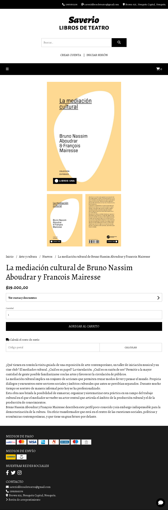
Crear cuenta (70, 55)
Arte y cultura (28, 257)
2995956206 (14, 491)
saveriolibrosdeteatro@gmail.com (28, 487)
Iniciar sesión (97, 55)
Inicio (10, 257)
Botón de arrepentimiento (23, 500)
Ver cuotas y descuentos (22, 298)
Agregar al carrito (84, 326)
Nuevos (47, 257)
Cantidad (10, 308)
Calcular (131, 347)
